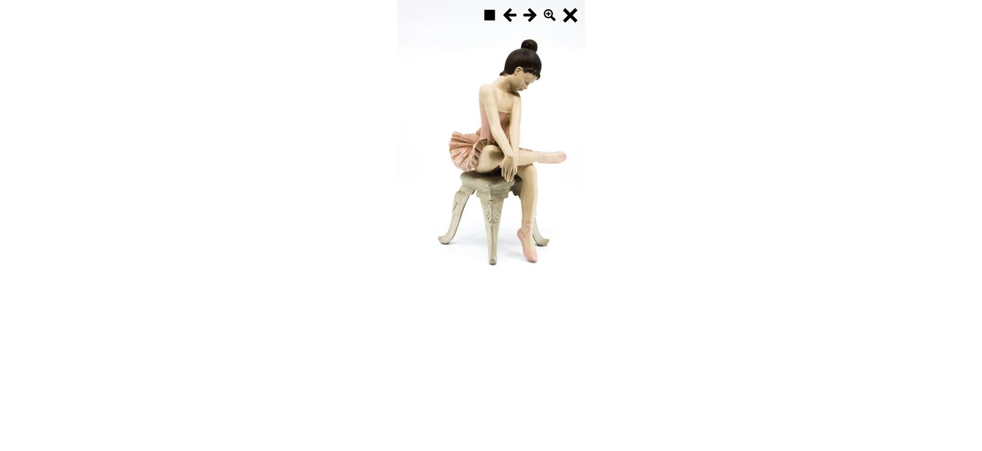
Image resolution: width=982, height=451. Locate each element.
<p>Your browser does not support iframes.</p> (491, 141)
